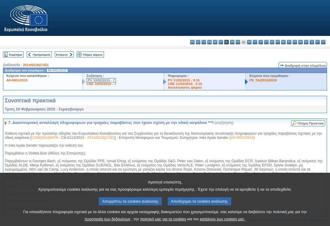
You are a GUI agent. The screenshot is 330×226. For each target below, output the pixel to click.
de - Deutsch (215, 42)
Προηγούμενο (41, 54)
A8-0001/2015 (17, 80)
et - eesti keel (221, 42)
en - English (232, 42)
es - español (198, 42)
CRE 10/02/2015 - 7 (101, 84)
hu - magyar (272, 42)
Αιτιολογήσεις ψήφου (185, 87)
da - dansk (209, 42)
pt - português (295, 42)
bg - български (192, 42)
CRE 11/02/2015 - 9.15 (185, 84)
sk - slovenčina (306, 42)
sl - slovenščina (312, 42)
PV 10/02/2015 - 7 (101, 80)
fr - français (238, 42)
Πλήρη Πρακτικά (311, 123)
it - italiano (255, 42)
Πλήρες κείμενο (92, 54)
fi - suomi (317, 42)
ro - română (300, 42)
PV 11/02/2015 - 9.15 (183, 80)
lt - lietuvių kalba (266, 42)
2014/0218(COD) (36, 65)
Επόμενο (61, 54)
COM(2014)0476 (44, 138)
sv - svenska (323, 42)
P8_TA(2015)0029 (263, 80)
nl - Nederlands (283, 42)
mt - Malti (277, 42)
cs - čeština (204, 42)
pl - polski (289, 42)
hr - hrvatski (249, 42)
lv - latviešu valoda (260, 42)
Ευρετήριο (15, 54)
